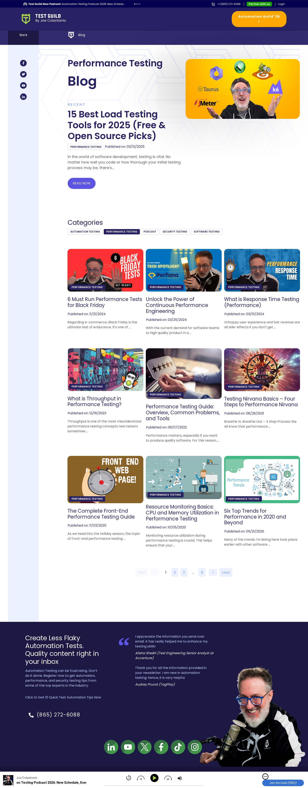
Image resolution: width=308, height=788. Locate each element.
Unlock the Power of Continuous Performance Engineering (177, 305)
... (130, 327)
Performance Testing (86, 147)
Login (281, 4)
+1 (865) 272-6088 (229, 4)
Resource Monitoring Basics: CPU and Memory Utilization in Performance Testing (182, 513)
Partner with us (259, 4)
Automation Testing (85, 231)
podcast (150, 231)
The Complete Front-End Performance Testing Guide (101, 514)
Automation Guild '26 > (259, 19)
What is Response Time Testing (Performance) (261, 302)
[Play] (155, 778)
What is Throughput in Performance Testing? (94, 402)
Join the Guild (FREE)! (283, 783)
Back (23, 35)
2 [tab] (136, 4)
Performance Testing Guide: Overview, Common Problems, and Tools (183, 412)
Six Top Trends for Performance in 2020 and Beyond (255, 517)
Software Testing (207, 231)
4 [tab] (139, 4)
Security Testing (175, 231)
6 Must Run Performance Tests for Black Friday (104, 302)
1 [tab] (134, 4)
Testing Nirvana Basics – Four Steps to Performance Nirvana (261, 402)
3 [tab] (138, 4)
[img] (265, 776)
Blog (81, 35)
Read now (81, 183)
